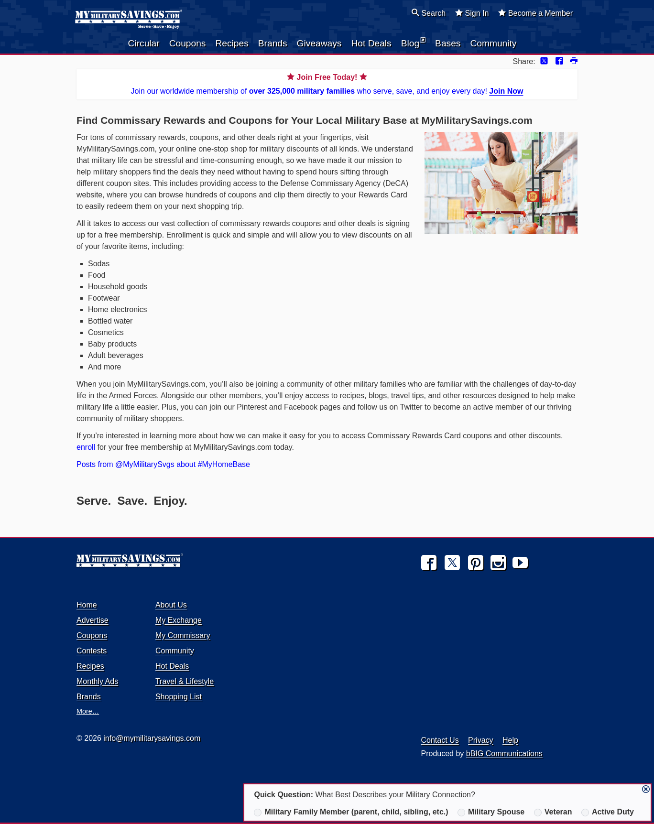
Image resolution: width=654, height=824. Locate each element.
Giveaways (319, 43)
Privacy (480, 740)
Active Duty (607, 812)
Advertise (92, 620)
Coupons (187, 43)
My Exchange (178, 620)
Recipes (231, 43)
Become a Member (535, 13)
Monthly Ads (97, 681)
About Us (171, 605)
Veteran (553, 812)
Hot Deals (371, 43)
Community (493, 43)
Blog (413, 42)
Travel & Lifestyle (184, 681)
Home (86, 605)
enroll (85, 447)
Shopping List (178, 697)
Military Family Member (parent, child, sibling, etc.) (351, 812)
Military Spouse (491, 812)
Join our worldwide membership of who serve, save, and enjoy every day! (327, 83)
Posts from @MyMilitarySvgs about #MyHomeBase (163, 464)
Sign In (472, 13)
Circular (144, 43)
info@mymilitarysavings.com (151, 738)
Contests (91, 651)
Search (429, 13)
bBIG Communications (504, 753)
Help (510, 740)
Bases (447, 43)
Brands (272, 43)
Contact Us (440, 740)
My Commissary (182, 635)
